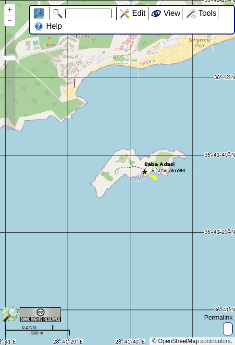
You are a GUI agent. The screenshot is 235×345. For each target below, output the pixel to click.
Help (54, 26)
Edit (139, 13)
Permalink (218, 317)
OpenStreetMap (178, 341)
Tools (207, 13)
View (172, 13)
